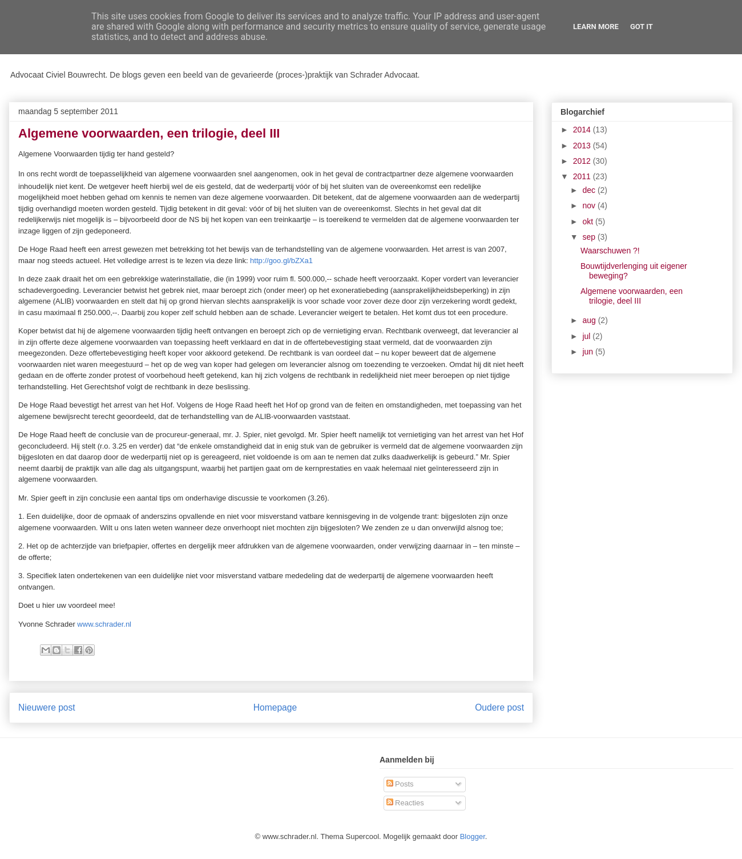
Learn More (596, 26)
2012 (583, 161)
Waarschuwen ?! (610, 250)
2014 (583, 129)
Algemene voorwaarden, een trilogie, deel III (631, 296)
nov (589, 205)
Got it (641, 26)
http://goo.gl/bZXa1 (281, 260)
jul (587, 336)
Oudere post (499, 707)
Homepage (275, 707)
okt (588, 221)
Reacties (405, 802)
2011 (583, 176)
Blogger (472, 836)
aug (590, 320)
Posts (400, 784)
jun (588, 351)
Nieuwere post (46, 707)
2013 (583, 145)
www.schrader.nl (104, 624)
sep (589, 236)
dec (589, 190)
